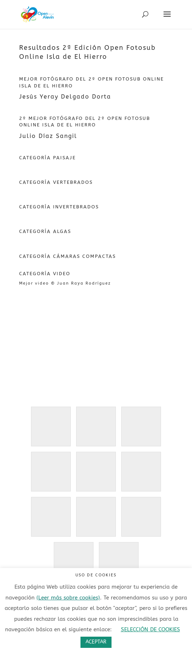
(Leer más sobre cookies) (68, 597)
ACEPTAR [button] (96, 642)
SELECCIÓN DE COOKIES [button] (150, 629)
